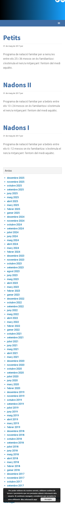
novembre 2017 (15, 477)
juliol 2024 (12, 232)
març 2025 (13, 205)
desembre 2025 (15, 177)
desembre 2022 (15, 298)
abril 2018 (12, 458)
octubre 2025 (14, 185)
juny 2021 (12, 345)
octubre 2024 (14, 224)
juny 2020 (12, 380)
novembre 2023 (15, 259)
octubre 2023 (14, 263)
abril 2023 (12, 283)
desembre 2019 (15, 392)
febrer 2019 (13, 427)
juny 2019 (12, 411)
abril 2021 (12, 353)
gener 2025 (13, 212)
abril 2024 (12, 244)
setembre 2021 (15, 337)
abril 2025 (12, 201)
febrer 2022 (13, 326)
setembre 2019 (15, 403)
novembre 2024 (15, 220)
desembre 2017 (15, 473)
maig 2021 (13, 349)
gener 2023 (13, 294)
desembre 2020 (15, 361)
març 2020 (13, 384)
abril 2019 (12, 419)
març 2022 (13, 322)
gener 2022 (13, 329)
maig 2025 (13, 197)
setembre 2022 (15, 306)
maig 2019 (13, 415)
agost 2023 (13, 271)
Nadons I (16, 127)
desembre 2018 (15, 431)
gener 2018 (13, 470)
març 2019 (13, 423)
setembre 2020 (15, 372)
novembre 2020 (15, 364)
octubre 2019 (14, 399)
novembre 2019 (15, 396)
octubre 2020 (14, 368)
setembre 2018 (15, 442)
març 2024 (13, 248)
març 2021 (13, 357)
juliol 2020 (12, 376)
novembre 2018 (15, 434)
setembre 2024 (15, 228)
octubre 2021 (14, 333)
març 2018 (13, 462)
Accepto (48, 499)
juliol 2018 (12, 446)
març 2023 (13, 287)
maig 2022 (13, 314)
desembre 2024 (15, 216)
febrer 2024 (13, 251)
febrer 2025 (13, 209)
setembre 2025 (15, 189)
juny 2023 (12, 275)
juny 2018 (12, 450)
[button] (32, 23)
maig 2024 (13, 240)
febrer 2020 (13, 388)
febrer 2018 (13, 466)
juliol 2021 (12, 341)
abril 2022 (12, 318)
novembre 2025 (15, 181)
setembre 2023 (15, 267)
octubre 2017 (14, 481)
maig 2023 (13, 279)
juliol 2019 (12, 407)
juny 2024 (12, 236)
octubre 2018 (14, 438)
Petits (12, 37)
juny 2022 (12, 310)
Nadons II (17, 85)
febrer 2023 (13, 290)
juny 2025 (12, 193)
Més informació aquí (29, 499)
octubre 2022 (14, 302)
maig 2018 (13, 454)
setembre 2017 (15, 485)
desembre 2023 (15, 255)
